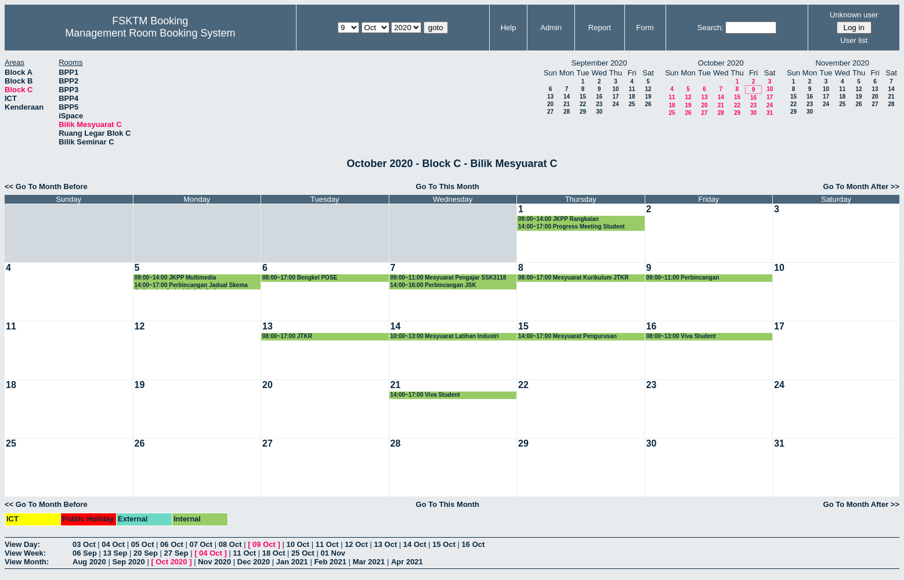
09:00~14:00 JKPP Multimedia (175, 277)
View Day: (22, 544)
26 (648, 104)
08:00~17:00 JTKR (287, 336)
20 (550, 104)
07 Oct (200, 544)
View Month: (27, 561)
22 (583, 104)
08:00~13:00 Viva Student (681, 336)
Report (599, 27)
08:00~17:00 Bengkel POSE (299, 277)
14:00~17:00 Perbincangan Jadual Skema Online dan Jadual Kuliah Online (191, 285)
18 (631, 96)
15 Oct (443, 544)
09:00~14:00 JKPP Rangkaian (558, 219)
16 (599, 96)
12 (648, 89)
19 (648, 96)
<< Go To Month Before (46, 186)
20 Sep (145, 553)
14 (566, 96)
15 (583, 96)
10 (615, 89)
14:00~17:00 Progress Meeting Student (571, 226)
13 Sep (115, 553)
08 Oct (230, 544)
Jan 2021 (292, 561)
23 (599, 104)
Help (508, 27)
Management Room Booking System (150, 33)
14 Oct (414, 544)
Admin (551, 27)
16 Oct (473, 544)
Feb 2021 (330, 561)
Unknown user (854, 14)
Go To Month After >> (861, 186)
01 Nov (332, 553)
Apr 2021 (407, 561)
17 (615, 96)
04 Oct (113, 544)
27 (550, 111)
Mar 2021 (369, 561)
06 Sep (85, 553)
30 (599, 111)
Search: (710, 27)
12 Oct (356, 544)
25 (631, 104)
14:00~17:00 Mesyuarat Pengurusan (567, 336)
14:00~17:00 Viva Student (425, 395)
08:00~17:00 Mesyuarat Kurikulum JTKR (573, 277)
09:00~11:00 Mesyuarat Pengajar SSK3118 (448, 277)
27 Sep (176, 553)
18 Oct (273, 553)
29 (583, 111)
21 (566, 104)
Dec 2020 (253, 561)
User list (853, 40)
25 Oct (302, 553)
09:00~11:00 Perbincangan (682, 277)
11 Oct (327, 544)
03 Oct (84, 544)
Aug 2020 (89, 561)
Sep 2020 (128, 561)
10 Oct (297, 544)
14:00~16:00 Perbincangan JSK (433, 285)
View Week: (25, 553)
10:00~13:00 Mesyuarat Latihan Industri (444, 336)
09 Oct (264, 544)
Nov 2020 (214, 561)
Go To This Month (448, 186)
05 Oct (142, 544)
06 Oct (171, 544)
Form (645, 27)
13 (550, 96)
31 (769, 113)
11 (631, 89)
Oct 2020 (171, 561)
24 (615, 104)
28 (566, 111)
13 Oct (385, 544)
